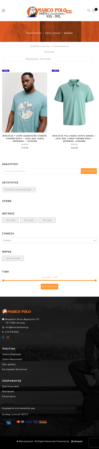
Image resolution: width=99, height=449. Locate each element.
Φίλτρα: (8, 240)
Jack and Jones (13, 258)
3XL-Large (29, 220)
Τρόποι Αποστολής (12, 359)
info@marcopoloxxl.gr (17, 327)
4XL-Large (47, 220)
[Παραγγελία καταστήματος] (49, 59)
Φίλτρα (49, 52)
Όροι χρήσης (9, 364)
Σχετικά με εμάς (10, 386)
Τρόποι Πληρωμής (11, 354)
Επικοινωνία (9, 396)
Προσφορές (8, 391)
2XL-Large (10, 220)
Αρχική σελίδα (34, 33)
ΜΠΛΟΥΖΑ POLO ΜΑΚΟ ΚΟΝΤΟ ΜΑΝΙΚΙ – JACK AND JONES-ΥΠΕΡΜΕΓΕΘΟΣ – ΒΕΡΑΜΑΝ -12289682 (74, 138)
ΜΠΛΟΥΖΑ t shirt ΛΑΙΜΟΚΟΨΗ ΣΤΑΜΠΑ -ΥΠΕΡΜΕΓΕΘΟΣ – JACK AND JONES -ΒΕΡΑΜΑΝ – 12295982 (25, 138)
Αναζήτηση (89, 171)
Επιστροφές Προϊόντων (14, 369)
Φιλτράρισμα (50, 286)
